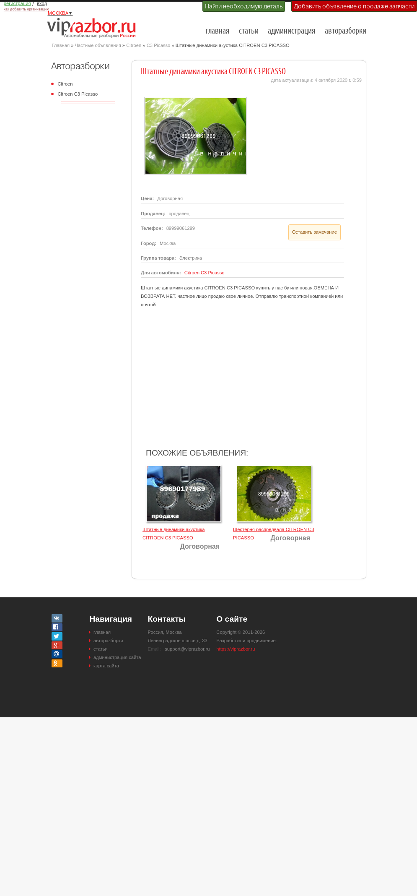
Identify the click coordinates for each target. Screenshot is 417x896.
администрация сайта (117, 657)
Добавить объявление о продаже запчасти (354, 6)
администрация (291, 31)
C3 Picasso (159, 45)
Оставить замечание (314, 231)
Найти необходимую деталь (243, 6)
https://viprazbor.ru (235, 648)
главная (217, 31)
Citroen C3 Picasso (78, 93)
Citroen (133, 45)
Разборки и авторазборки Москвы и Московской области (94, 28)
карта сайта (106, 665)
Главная (61, 45)
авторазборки (345, 31)
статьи (249, 31)
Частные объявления (98, 45)
